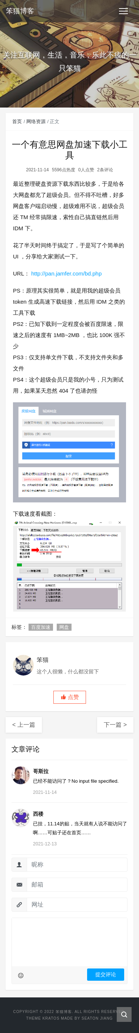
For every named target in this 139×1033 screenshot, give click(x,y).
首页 (17, 121)
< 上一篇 (23, 725)
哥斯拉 (41, 771)
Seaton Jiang (97, 1018)
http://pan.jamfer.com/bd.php (66, 273)
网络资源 (36, 121)
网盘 (64, 627)
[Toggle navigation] (123, 11)
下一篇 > (115, 725)
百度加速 (40, 627)
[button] (69, 697)
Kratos (50, 1018)
